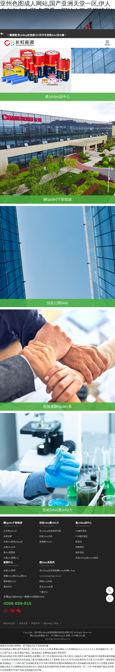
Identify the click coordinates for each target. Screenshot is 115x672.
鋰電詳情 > (36, 623)
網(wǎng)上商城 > (52, 623)
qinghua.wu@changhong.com (110, 598)
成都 (68, 635)
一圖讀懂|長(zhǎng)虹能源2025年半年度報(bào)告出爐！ (36, 35)
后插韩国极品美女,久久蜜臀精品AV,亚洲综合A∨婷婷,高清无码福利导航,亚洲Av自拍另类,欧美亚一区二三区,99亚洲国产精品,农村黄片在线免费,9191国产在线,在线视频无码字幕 (57, 666)
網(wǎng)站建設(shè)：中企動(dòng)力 (47, 635)
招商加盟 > (24, 623)
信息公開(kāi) (57, 303)
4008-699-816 (110, 590)
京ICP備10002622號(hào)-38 (57, 639)
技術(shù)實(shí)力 (57, 510)
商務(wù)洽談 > (10, 623)
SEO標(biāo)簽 (78, 635)
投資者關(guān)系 (57, 406)
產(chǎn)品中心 (57, 97)
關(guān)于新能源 (57, 199)
